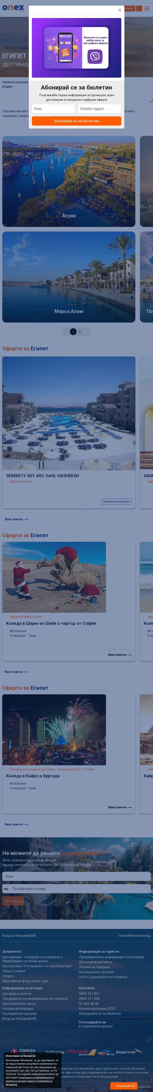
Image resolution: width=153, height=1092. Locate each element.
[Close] (120, 10)
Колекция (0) (125, 1086)
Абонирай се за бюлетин (76, 121)
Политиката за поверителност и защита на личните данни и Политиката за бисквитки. (30, 1081)
